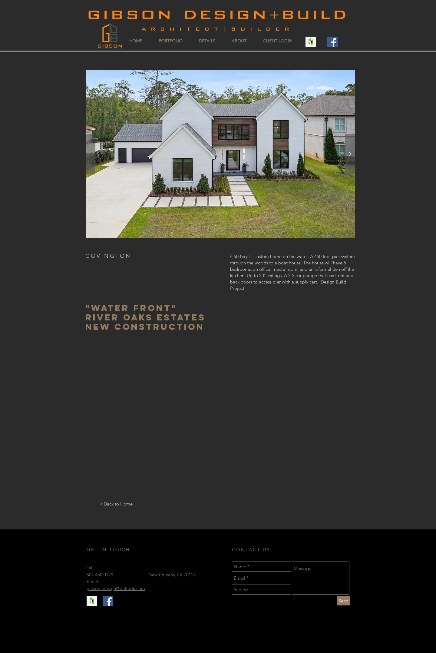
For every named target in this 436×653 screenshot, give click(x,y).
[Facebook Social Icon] (332, 42)
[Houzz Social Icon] (311, 42)
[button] (220, 154)
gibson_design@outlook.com (116, 588)
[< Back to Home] (116, 504)
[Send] (343, 600)
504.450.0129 (100, 575)
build (314, 13)
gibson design (178, 13)
